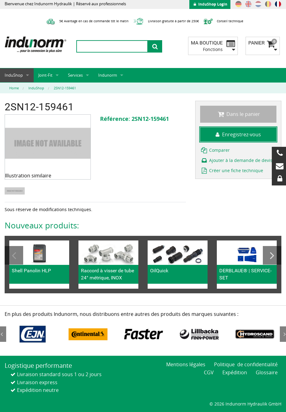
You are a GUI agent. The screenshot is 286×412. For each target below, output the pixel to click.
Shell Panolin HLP (31, 271)
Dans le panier (238, 114)
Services (75, 75)
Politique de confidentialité (246, 364)
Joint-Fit (45, 75)
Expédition (234, 372)
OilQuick (159, 271)
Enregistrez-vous (238, 134)
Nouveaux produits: (42, 225)
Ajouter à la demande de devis (236, 160)
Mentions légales (185, 364)
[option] (15, 191)
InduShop (14, 75)
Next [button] (272, 255)
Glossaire (267, 372)
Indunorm (107, 75)
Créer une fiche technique (231, 170)
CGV (209, 372)
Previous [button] (14, 255)
